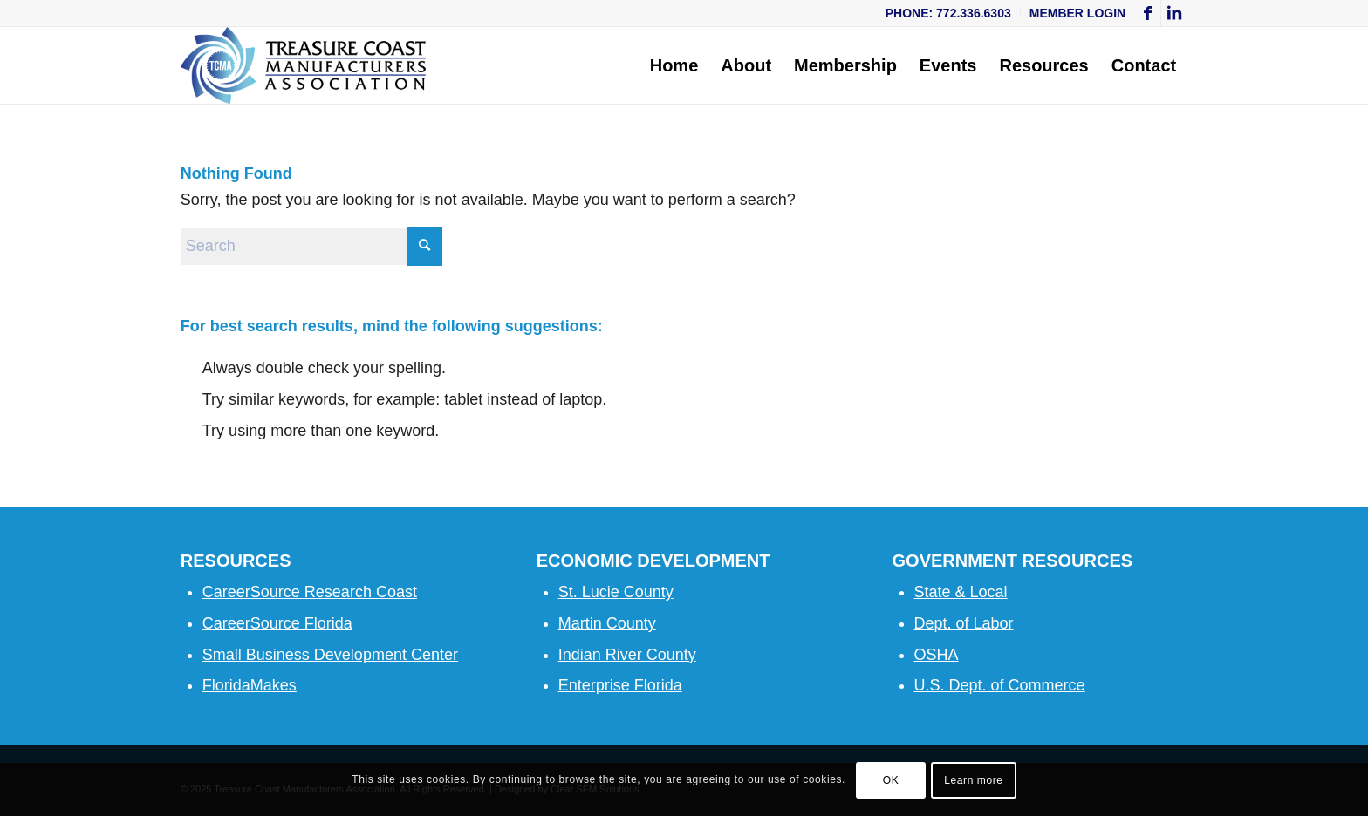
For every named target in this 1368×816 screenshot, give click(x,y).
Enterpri (585, 685)
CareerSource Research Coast (309, 592)
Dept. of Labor (964, 623)
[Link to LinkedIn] (1174, 13)
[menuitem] (949, 13)
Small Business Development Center (330, 654)
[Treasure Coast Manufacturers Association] (304, 65)
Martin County (607, 623)
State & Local (961, 592)
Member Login (1077, 13)
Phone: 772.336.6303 (948, 13)
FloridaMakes (249, 685)
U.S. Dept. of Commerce (999, 685)
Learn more (973, 780)
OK (891, 780)
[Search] (311, 246)
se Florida (647, 685)
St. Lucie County (616, 592)
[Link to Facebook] (1147, 13)
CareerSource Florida (277, 623)
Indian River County (627, 654)
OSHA (936, 654)
